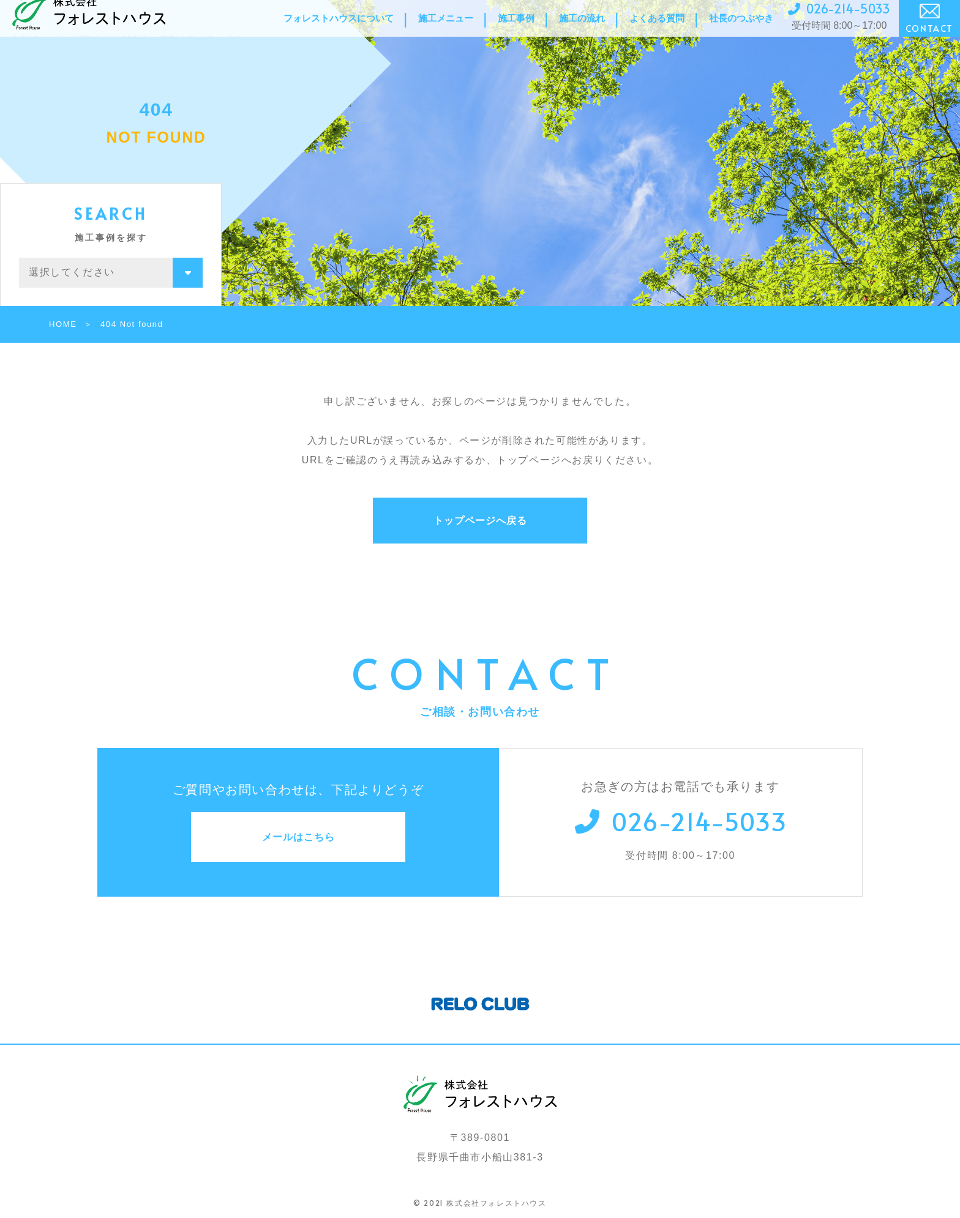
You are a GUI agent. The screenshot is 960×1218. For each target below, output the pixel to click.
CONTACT (929, 31)
